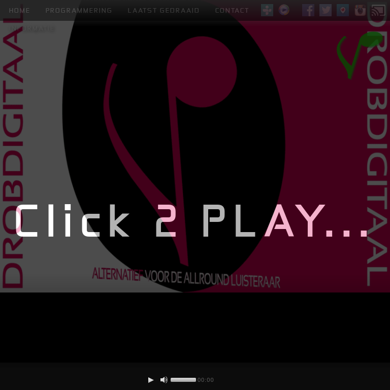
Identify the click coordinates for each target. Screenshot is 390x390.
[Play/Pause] (151, 380)
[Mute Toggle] (164, 380)
